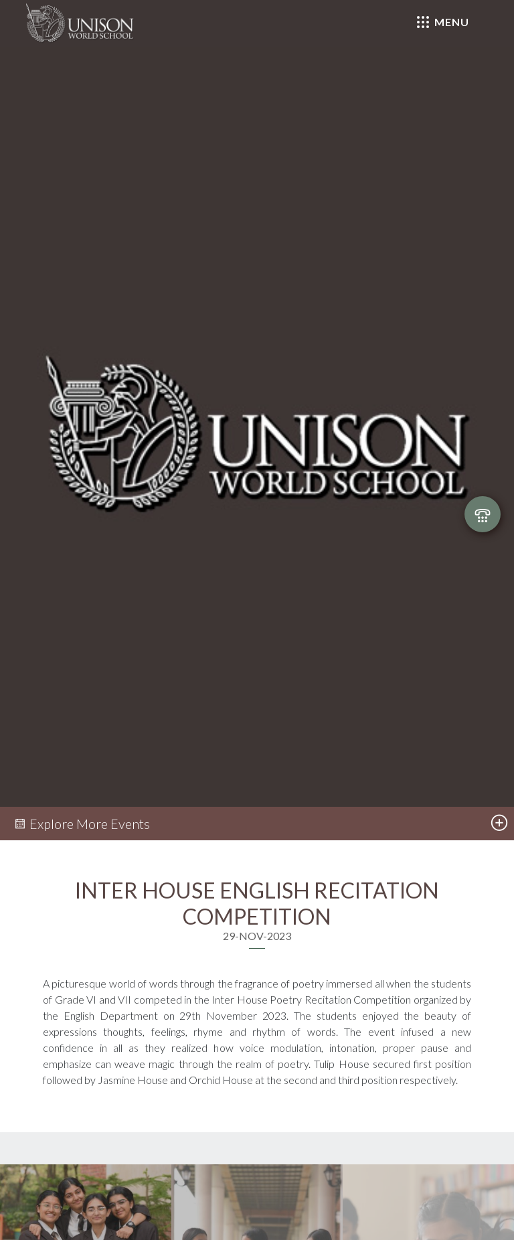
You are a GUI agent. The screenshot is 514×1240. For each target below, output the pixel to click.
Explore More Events (81, 824)
